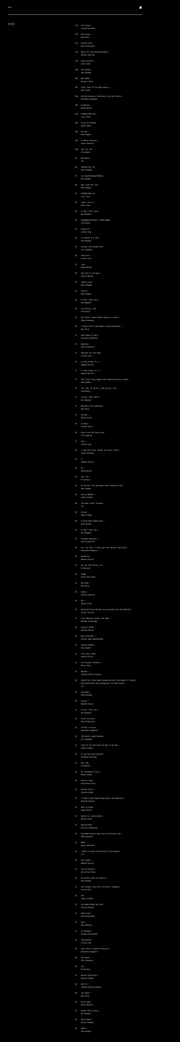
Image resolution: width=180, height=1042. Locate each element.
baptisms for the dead (91, 353)
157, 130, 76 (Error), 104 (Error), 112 (99, 388)
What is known (88, 807)
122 (83, 966)
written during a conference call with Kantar (102, 96)
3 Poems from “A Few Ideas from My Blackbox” (101, 326)
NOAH (83, 843)
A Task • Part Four (90, 300)
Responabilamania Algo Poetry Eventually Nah (101, 834)
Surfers (85, 291)
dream (84, 592)
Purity (84, 512)
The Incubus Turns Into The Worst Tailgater (101, 887)
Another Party (88, 789)
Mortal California (89, 975)
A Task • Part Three (90, 397)
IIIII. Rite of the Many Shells (95, 87)
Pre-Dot (85, 415)
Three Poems (87, 1019)
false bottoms (88, 61)
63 (83, 468)
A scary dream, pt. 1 (91, 371)
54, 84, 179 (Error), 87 (92, 565)
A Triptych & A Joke (90, 238)
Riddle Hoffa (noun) (90, 1011)
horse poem (86, 1002)
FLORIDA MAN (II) (89, 114)
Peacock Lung (87, 781)
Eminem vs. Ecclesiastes (92, 816)
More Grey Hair (88, 636)
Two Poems (86, 958)
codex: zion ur (88, 202)
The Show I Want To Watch (93, 503)
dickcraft (86, 256)
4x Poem (85, 424)
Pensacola (86, 556)
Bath (83, 922)
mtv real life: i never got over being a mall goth (104, 548)
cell (83, 441)
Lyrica (84, 701)
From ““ (96, 618)
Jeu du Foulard (88, 869)
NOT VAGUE (86, 79)
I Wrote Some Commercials (93, 521)
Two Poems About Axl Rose (93, 904)
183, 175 (85, 477)
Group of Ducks (88, 627)
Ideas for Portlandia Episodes (95, 52)
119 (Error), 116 (89, 309)
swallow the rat (89, 167)
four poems (86, 860)
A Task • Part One (89, 710)
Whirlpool (86, 158)
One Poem (85, 583)
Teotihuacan (87, 940)
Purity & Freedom (89, 123)
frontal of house (89, 728)
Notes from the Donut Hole (93, 433)
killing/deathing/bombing (93, 176)
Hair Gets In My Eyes (91, 273)
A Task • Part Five (90, 211)
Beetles (85, 672)
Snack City (86, 913)
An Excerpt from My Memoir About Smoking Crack (102, 486)
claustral (86, 229)
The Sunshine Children (91, 663)
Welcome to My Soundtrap (92, 406)
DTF (83, 896)
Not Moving (86, 70)
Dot (83, 601)
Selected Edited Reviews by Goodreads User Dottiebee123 (107, 610)
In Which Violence (89, 141)
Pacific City (87, 43)
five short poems (89, 654)
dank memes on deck (90, 335)
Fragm (84, 574)
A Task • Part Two (89, 530)
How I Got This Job (90, 185)
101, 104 (85, 763)
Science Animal (88, 645)
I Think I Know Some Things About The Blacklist (103, 798)
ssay (83, 264)
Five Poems (86, 26)
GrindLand (86, 105)
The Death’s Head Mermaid (93, 736)
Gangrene (85, 344)
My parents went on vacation (94, 878)
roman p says (87, 282)
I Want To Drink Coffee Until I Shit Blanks (101, 851)
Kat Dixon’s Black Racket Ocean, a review (100, 317)
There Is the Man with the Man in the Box (100, 745)
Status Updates (88, 494)
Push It (85, 984)
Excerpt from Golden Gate (93, 247)
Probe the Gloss (89, 719)
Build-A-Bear (87, 825)
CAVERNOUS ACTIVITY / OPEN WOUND (96, 220)
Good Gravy (86, 34)
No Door (85, 132)
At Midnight (87, 931)
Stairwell (86, 692)
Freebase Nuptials (89, 539)
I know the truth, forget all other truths (101, 450)
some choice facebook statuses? (95, 949)
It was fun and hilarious (93, 754)
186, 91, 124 (87, 149)
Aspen (84, 1028)
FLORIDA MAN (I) (89, 194)
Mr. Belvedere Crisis (91, 772)
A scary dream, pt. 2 (91, 362)
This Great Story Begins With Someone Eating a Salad (105, 379)
